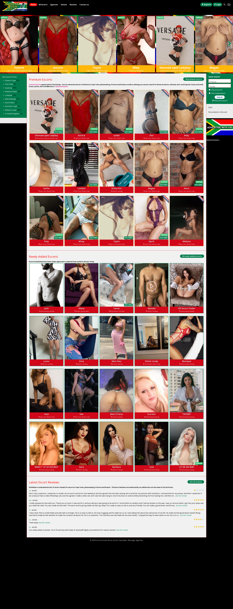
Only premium (215, 90)
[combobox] (219, 81)
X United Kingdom (12, 113)
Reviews (73, 4)
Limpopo (8, 95)
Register (206, 4)
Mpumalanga (10, 99)
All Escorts (43, 4)
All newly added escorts (192, 256)
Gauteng (8, 88)
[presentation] (3, 43)
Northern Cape (11, 106)
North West (10, 102)
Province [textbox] (212, 82)
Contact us (84, 4)
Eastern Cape (10, 80)
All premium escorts (193, 79)
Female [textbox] (212, 86)
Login (217, 4)
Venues (64, 4)
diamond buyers (212, 140)
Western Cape (10, 110)
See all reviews (196, 482)
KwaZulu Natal (11, 91)
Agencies (54, 4)
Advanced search (219, 100)
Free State (9, 84)
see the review (181, 496)
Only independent (217, 93)
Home (33, 4)
